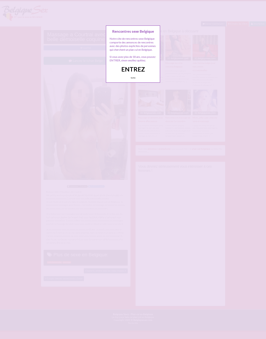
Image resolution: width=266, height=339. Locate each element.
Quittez (133, 78)
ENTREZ (133, 69)
